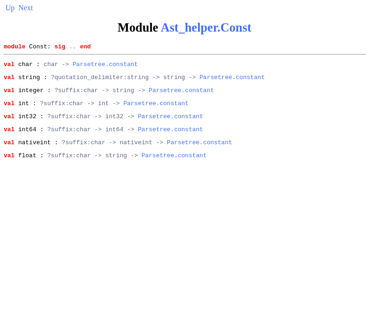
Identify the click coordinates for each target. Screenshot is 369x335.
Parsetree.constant (105, 66)
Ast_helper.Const (206, 27)
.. (72, 47)
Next (26, 8)
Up (10, 8)
